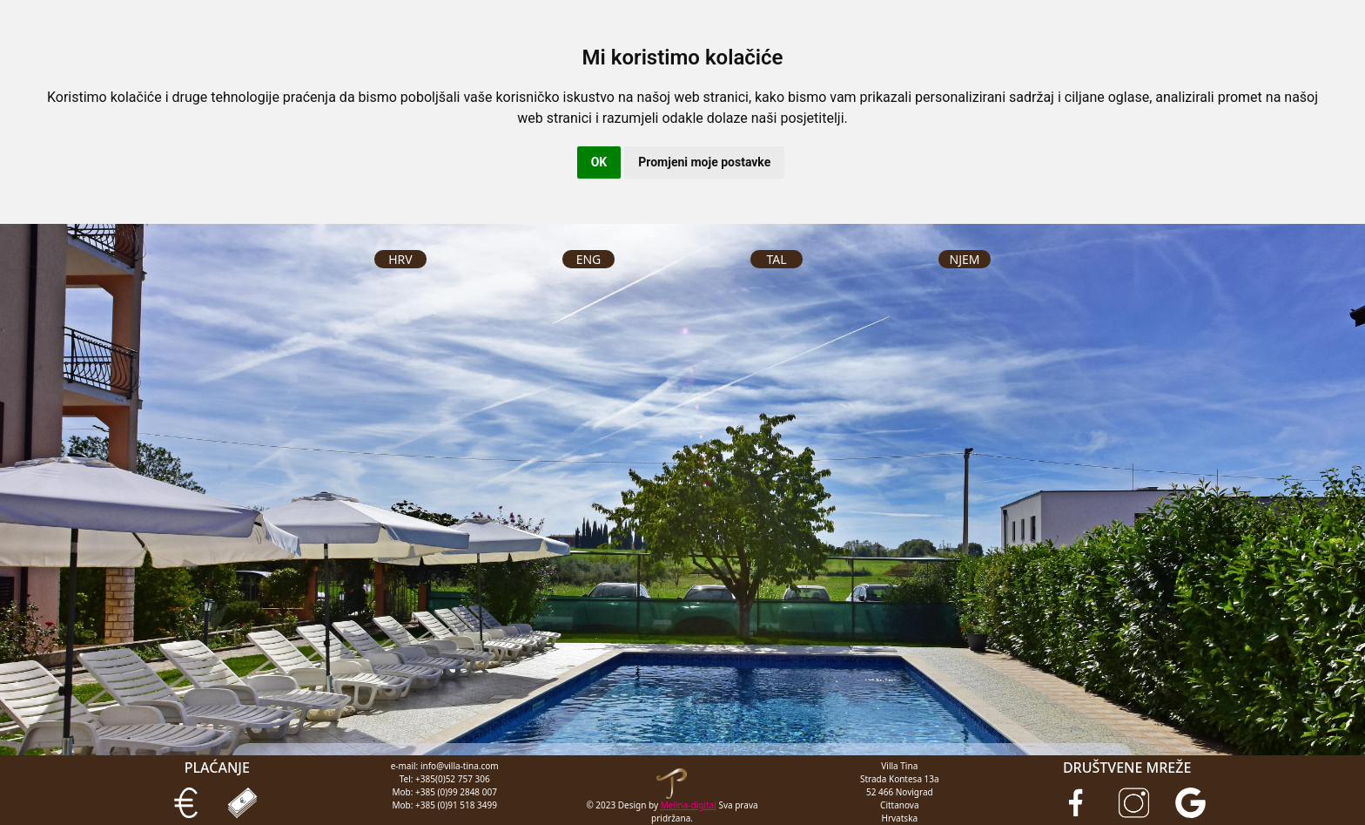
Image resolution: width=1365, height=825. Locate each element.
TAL (776, 259)
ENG (589, 259)
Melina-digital (688, 805)
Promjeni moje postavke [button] (704, 162)
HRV (400, 259)
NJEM (965, 259)
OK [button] (599, 162)
